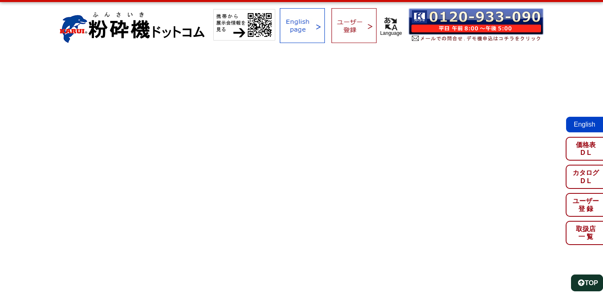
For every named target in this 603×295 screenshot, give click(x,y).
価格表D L (586, 148)
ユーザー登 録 (586, 204)
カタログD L (586, 176)
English (584, 124)
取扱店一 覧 (586, 232)
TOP (588, 282)
